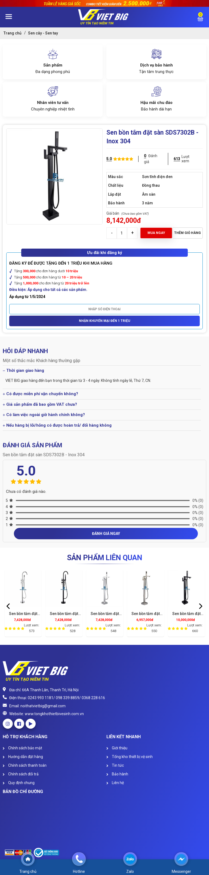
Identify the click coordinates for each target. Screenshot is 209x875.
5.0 (109, 159)
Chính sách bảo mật (22, 748)
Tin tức (115, 765)
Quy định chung (19, 783)
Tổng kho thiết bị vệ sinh (129, 756)
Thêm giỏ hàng (187, 233)
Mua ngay (156, 233)
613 (177, 159)
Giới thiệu (116, 748)
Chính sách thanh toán (25, 765)
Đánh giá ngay (106, 533)
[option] (23, 604)
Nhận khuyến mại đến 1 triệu (104, 321)
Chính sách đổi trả (21, 774)
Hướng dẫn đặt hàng (23, 756)
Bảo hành (117, 774)
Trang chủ (12, 33)
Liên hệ (115, 783)
